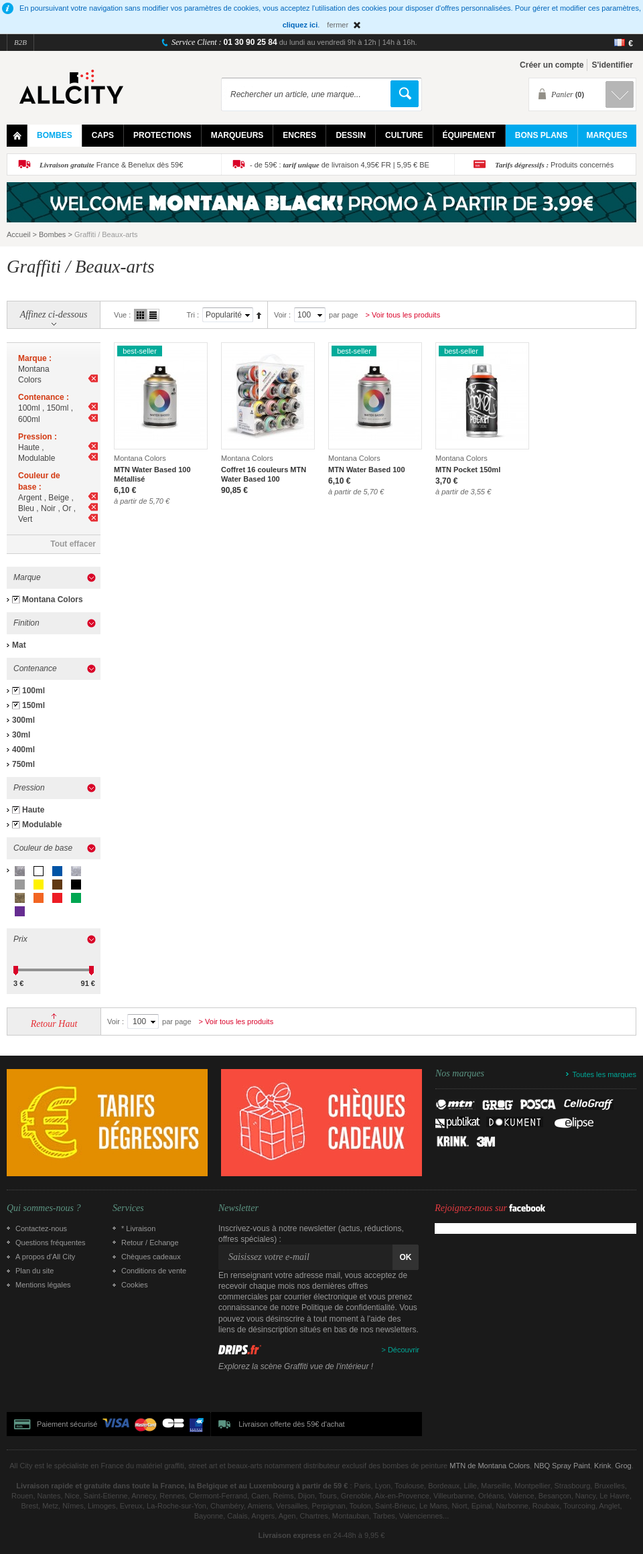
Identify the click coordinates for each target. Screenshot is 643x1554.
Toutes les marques (604, 1074)
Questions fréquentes (50, 1243)
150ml (33, 705)
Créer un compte (551, 65)
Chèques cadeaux (151, 1257)
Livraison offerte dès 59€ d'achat (291, 1424)
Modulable (42, 825)
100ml (33, 691)
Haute (33, 810)
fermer (337, 25)
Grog (623, 1466)
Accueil (18, 234)
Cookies (134, 1285)
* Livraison (138, 1228)
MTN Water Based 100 (366, 470)
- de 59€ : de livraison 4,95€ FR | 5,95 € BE (339, 165)
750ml (23, 764)
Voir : (282, 315)
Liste (153, 315)
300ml (23, 720)
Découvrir (403, 1350)
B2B (20, 42)
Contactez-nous (41, 1228)
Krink (602, 1466)
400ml (23, 750)
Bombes (52, 234)
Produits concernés (554, 165)
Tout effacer (73, 544)
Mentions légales (43, 1285)
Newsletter (238, 1208)
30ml (21, 735)
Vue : (122, 315)
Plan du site (34, 1271)
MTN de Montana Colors (489, 1466)
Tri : (192, 315)
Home (17, 136)
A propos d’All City (45, 1257)
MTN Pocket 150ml (467, 470)
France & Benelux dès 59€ (111, 165)
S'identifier (612, 65)
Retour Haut (54, 1024)
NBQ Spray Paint (562, 1466)
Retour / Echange (150, 1243)
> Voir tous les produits (403, 315)
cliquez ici (300, 25)
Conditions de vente (153, 1271)
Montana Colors (52, 599)
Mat (19, 645)
